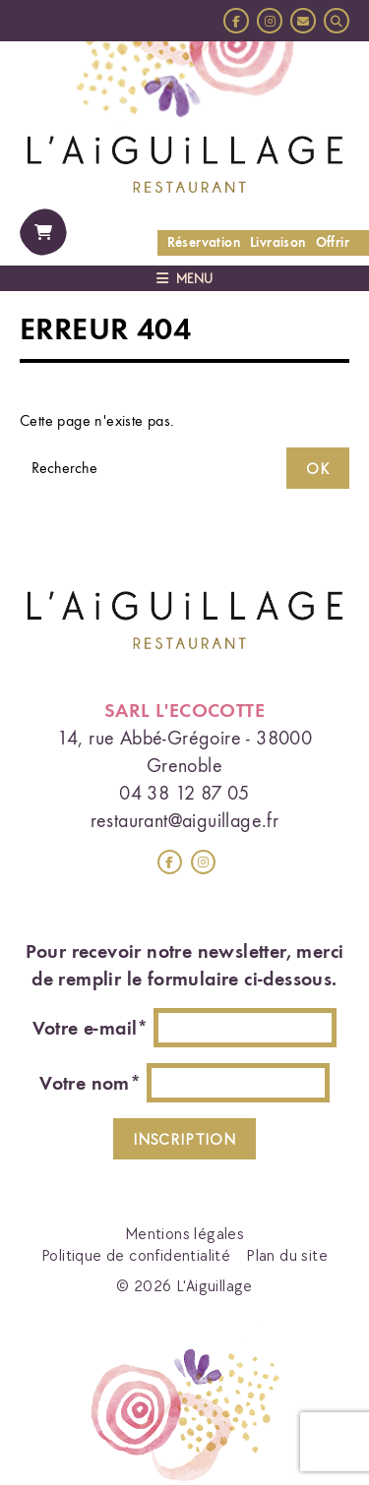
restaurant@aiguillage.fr (185, 820)
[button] (336, 20)
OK (318, 468)
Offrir (332, 242)
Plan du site (287, 1255)
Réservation (203, 242)
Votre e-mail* (90, 1028)
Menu (184, 278)
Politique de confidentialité (135, 1255)
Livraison (278, 242)
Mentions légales (184, 1233)
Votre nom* (90, 1083)
